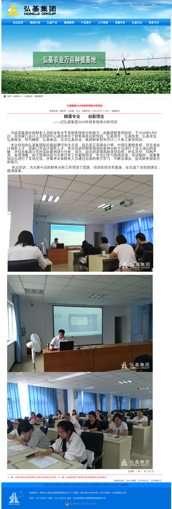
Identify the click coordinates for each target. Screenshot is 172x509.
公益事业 (105, 485)
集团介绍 (35, 22)
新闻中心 (18, 96)
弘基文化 (137, 22)
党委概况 (124, 485)
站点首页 (18, 22)
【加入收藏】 (131, 480)
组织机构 (77, 485)
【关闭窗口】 (156, 480)
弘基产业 (52, 22)
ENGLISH (136, 5)
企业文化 (86, 485)
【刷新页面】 (119, 480)
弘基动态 (28, 96)
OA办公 (158, 5)
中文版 (126, 5)
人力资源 (103, 22)
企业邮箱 (148, 5)
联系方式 (154, 22)
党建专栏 (120, 22)
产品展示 (86, 22)
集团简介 (67, 485)
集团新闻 (69, 22)
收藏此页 (116, 111)
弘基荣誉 (57, 485)
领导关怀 (115, 485)
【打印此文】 (143, 480)
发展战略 (96, 485)
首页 (9, 96)
